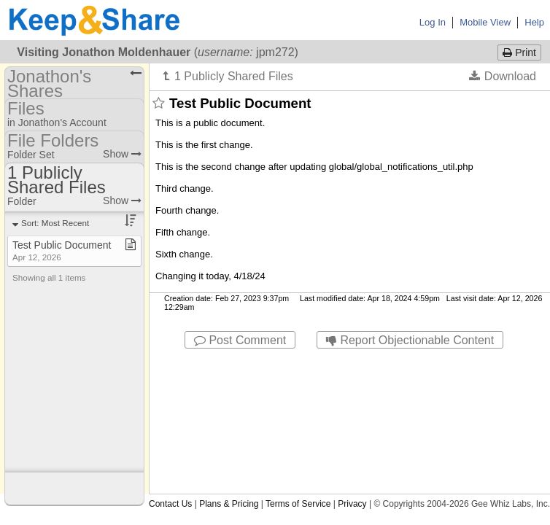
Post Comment (240, 340)
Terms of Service (298, 504)
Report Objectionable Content (410, 340)
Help (534, 22)
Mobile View (485, 22)
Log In (432, 22)
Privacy (352, 504)
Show (122, 154)
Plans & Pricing (228, 504)
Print (519, 52)
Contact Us (170, 504)
